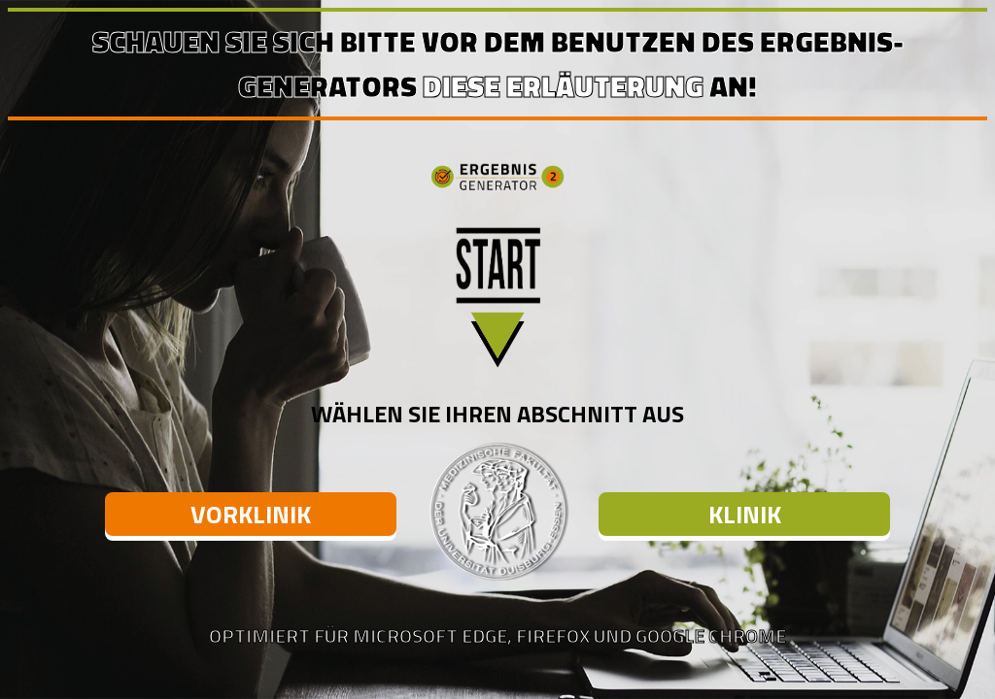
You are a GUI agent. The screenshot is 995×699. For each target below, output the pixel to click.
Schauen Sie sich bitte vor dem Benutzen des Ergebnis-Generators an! (498, 64)
